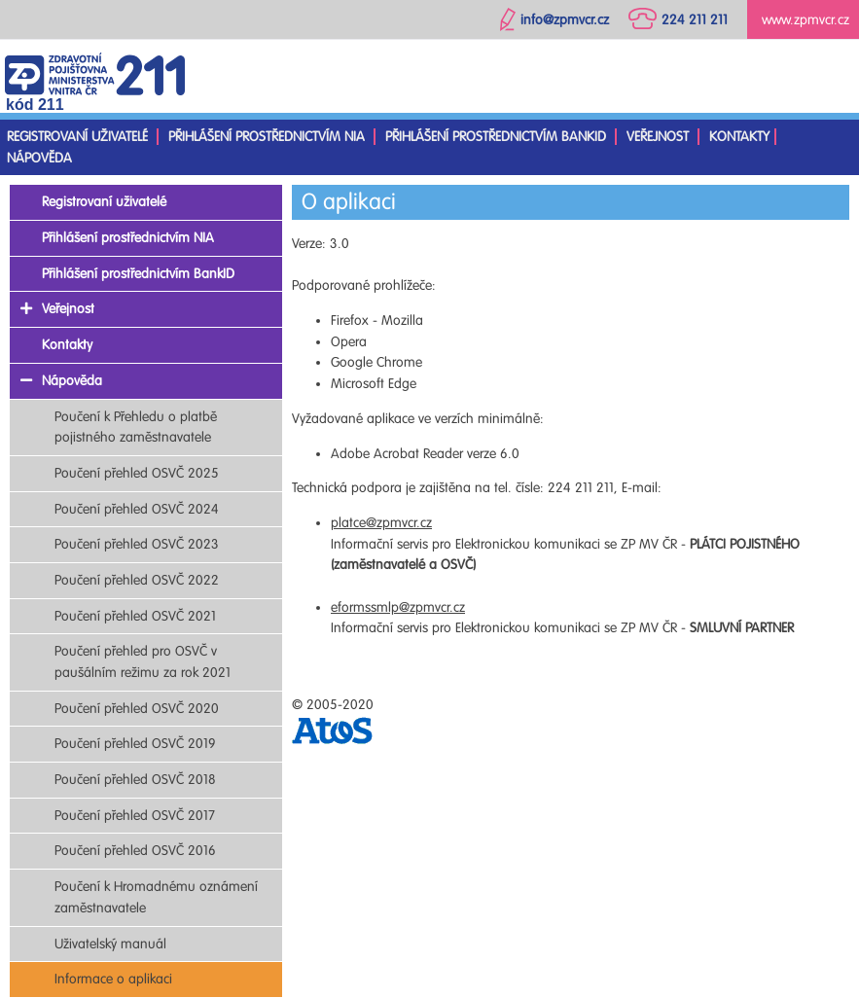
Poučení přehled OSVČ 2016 (135, 850)
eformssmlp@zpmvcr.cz (398, 607)
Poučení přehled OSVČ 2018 (135, 779)
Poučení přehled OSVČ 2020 (136, 708)
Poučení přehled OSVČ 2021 (135, 616)
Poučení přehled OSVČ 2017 (134, 815)
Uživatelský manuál (110, 944)
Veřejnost (657, 136)
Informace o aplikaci (113, 979)
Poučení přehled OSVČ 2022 (136, 580)
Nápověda (39, 158)
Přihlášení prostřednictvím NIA (266, 136)
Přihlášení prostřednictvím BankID (495, 136)
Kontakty (739, 136)
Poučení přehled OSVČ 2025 (136, 473)
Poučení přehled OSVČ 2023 (136, 544)
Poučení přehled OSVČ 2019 (135, 743)
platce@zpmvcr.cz (381, 523)
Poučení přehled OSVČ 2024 (136, 509)
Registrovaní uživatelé (77, 136)
